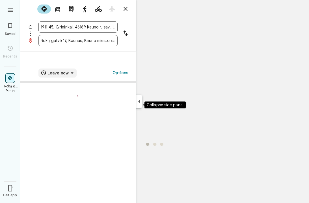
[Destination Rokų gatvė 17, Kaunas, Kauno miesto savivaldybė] (78, 40)
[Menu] (10, 10)
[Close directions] (125, 9)
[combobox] (78, 27)
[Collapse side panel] (139, 101)
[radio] (44, 9)
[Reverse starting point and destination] (125, 33)
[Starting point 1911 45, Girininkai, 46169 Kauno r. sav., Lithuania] (78, 27)
